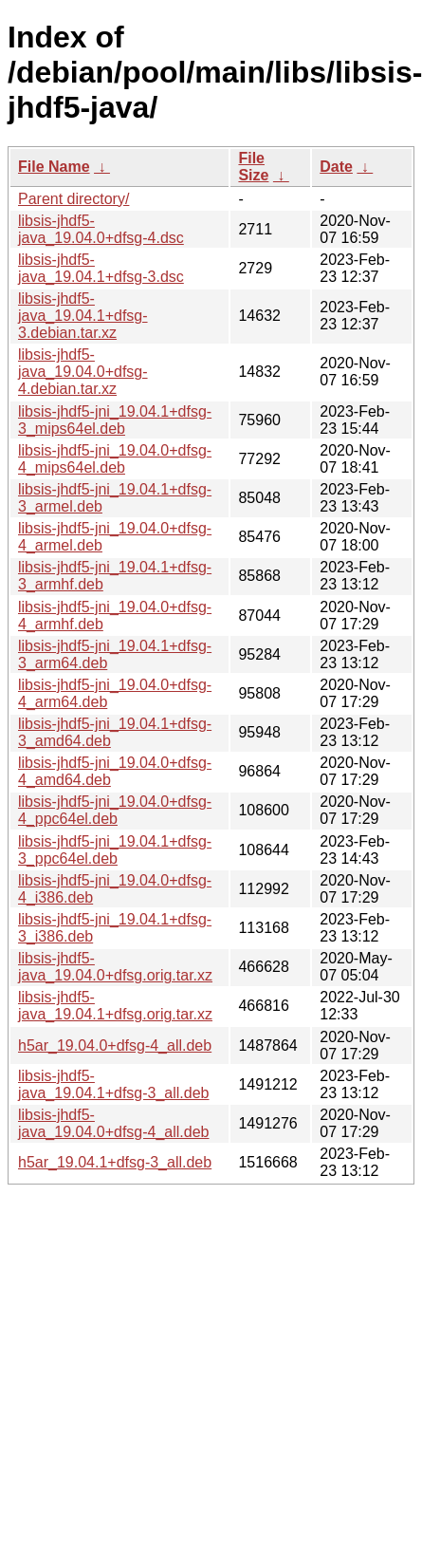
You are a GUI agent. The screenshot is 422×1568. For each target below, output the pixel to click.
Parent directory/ (73, 199)
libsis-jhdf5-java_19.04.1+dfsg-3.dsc (101, 268)
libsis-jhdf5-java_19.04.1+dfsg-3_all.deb (114, 1084)
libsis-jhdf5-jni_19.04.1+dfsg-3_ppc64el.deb (114, 850)
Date (336, 167)
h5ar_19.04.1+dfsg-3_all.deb (114, 1162)
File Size (253, 166)
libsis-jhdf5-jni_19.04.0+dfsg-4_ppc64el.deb (114, 810)
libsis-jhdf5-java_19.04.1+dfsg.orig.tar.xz (115, 1005)
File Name (54, 167)
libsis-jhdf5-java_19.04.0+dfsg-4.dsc (101, 229)
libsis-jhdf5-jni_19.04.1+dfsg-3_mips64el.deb (114, 420)
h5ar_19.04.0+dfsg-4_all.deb (114, 1045)
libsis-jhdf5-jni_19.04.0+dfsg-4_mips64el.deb (114, 459)
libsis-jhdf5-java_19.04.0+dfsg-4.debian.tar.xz (83, 371)
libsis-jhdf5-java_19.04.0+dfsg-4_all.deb (114, 1123)
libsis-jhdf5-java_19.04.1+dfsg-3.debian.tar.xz (83, 315)
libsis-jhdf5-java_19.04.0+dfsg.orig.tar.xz (115, 966)
